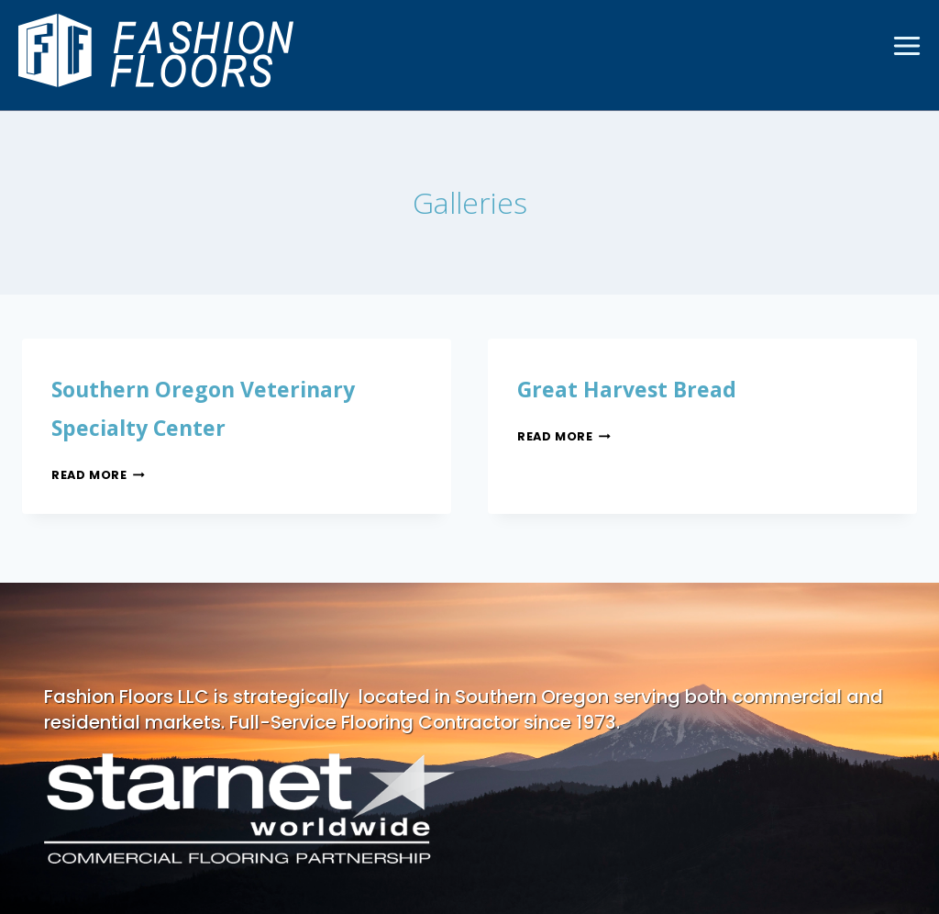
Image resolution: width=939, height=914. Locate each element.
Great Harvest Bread (648, 387)
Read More (103, 474)
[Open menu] (906, 45)
